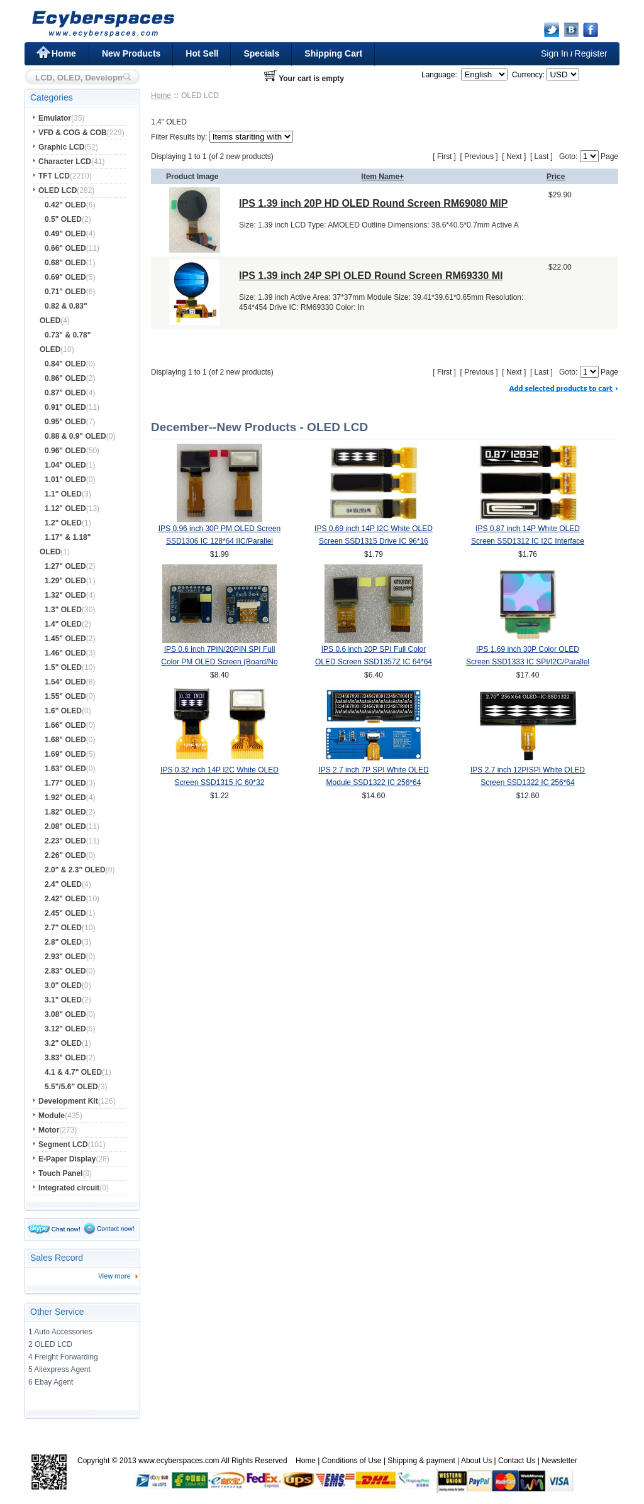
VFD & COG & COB (72, 132)
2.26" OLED (65, 855)
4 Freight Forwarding (63, 1357)
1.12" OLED (65, 508)
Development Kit (68, 1101)
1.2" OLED (63, 523)
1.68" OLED (65, 739)
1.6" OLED (63, 710)
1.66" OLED (65, 725)
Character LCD (64, 161)
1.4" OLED (63, 624)
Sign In (555, 53)
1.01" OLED (65, 479)
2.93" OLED (65, 956)
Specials (261, 53)
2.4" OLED (63, 884)
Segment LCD (63, 1144)
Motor (48, 1130)
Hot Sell (202, 53)
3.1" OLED (63, 1000)
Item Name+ (382, 176)
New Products (131, 53)
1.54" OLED (65, 682)
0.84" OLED (65, 364)
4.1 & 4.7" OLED (73, 1072)
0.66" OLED (65, 248)
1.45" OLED (65, 638)
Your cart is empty (311, 78)
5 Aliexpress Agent (59, 1369)
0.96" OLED (65, 450)
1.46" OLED (65, 653)
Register (591, 53)
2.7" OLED (63, 927)
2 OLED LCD (50, 1344)
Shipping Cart (333, 53)
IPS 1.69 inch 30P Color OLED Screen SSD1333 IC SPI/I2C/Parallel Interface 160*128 (527, 662)
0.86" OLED (65, 378)
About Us (476, 1460)
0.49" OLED (65, 233)
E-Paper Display (67, 1159)
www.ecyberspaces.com (178, 1460)
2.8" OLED (63, 942)
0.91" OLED (65, 407)
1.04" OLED (65, 465)
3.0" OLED (63, 985)
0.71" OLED (65, 291)
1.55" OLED (65, 696)
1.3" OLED (63, 609)
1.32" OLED (65, 595)
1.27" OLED (65, 566)
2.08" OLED (65, 826)
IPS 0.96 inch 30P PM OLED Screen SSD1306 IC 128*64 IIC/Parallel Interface (219, 541)
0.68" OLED (65, 262)
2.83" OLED (65, 971)
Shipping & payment (421, 1460)
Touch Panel (60, 1173)
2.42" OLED (65, 898)
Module (51, 1115)
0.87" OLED (65, 392)
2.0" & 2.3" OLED (75, 869)
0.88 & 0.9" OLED (75, 436)
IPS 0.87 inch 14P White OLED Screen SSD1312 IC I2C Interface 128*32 (527, 541)
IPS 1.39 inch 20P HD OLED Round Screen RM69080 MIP (373, 203)
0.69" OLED (65, 277)
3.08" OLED (65, 1014)
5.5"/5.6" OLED (71, 1086)
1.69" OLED (65, 754)
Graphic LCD (61, 147)
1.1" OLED (63, 494)
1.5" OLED (63, 667)
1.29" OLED (65, 580)
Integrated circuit (68, 1187)
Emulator (54, 118)
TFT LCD (54, 176)
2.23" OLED (65, 841)
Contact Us (516, 1460)
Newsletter (559, 1460)
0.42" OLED (65, 204)
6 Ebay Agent (50, 1382)
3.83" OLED (65, 1057)
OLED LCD (57, 190)
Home (64, 53)
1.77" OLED (65, 783)
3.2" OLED (63, 1043)
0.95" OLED (65, 421)
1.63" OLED (65, 768)
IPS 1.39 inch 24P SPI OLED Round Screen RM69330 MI (370, 275)
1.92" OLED (65, 797)
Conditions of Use (352, 1460)
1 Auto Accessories (60, 1331)
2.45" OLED (65, 913)
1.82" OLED (65, 812)
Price (556, 176)
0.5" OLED (63, 219)
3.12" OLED (65, 1028)
